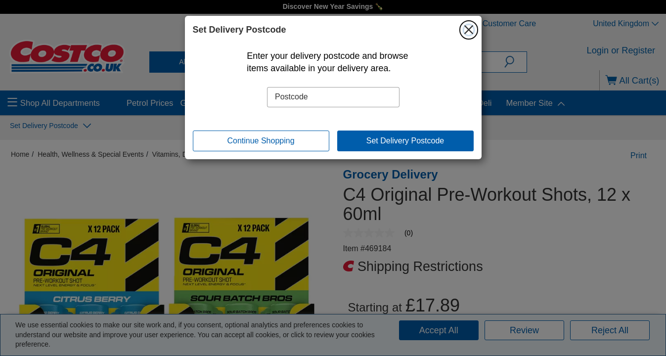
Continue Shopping (260, 140)
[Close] (469, 30)
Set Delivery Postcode (405, 140)
